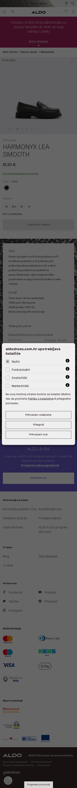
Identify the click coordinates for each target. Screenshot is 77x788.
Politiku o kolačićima (41, 399)
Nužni (16, 361)
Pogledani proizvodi (38, 784)
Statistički (19, 378)
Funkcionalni (21, 370)
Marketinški (20, 386)
